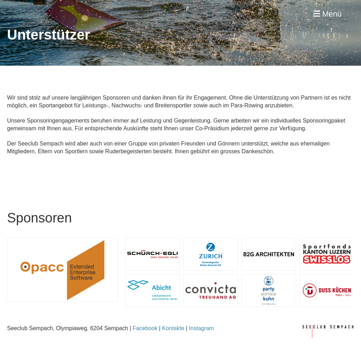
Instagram (201, 328)
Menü (327, 14)
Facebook (145, 328)
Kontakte (173, 328)
